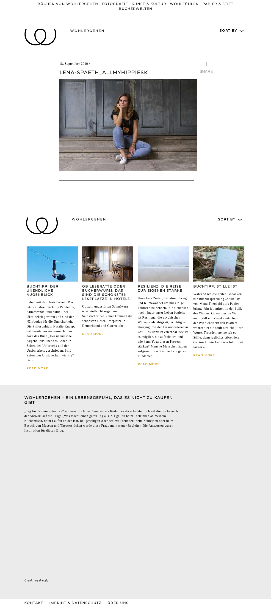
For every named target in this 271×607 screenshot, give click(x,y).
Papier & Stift (217, 4)
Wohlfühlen (184, 4)
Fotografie (115, 4)
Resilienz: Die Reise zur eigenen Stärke (160, 288)
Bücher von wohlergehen (68, 4)
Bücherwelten (135, 9)
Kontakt (33, 603)
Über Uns (118, 603)
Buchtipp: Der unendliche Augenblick (42, 290)
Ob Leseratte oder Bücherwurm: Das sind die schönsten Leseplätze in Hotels (106, 292)
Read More (37, 368)
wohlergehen (87, 31)
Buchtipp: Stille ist (215, 286)
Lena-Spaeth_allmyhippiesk (103, 72)
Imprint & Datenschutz (75, 603)
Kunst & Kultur (149, 4)
